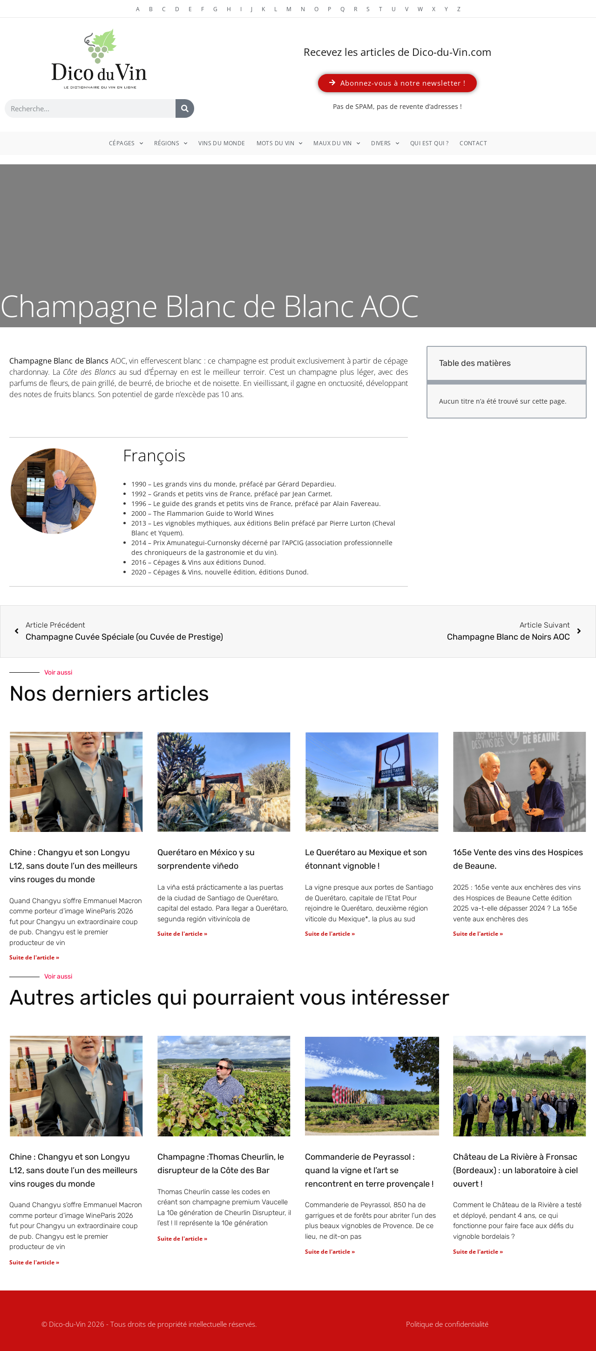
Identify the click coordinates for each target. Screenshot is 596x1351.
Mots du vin (280, 143)
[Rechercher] (185, 108)
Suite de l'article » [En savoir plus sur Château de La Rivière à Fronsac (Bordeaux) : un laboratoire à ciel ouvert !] (478, 1252)
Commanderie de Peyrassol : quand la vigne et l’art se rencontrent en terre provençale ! (369, 1170)
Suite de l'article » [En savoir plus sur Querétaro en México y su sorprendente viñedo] (182, 934)
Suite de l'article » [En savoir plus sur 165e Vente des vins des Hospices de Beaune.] (478, 934)
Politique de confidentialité (447, 1324)
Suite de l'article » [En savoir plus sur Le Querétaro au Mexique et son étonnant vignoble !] (330, 934)
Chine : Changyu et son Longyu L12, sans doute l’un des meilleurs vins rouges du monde (73, 866)
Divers (385, 143)
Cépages (126, 143)
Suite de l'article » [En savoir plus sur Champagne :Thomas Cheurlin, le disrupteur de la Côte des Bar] (182, 1239)
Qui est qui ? (429, 143)
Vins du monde (221, 143)
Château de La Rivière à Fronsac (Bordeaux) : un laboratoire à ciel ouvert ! (515, 1170)
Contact (473, 143)
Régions (170, 143)
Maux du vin (336, 143)
